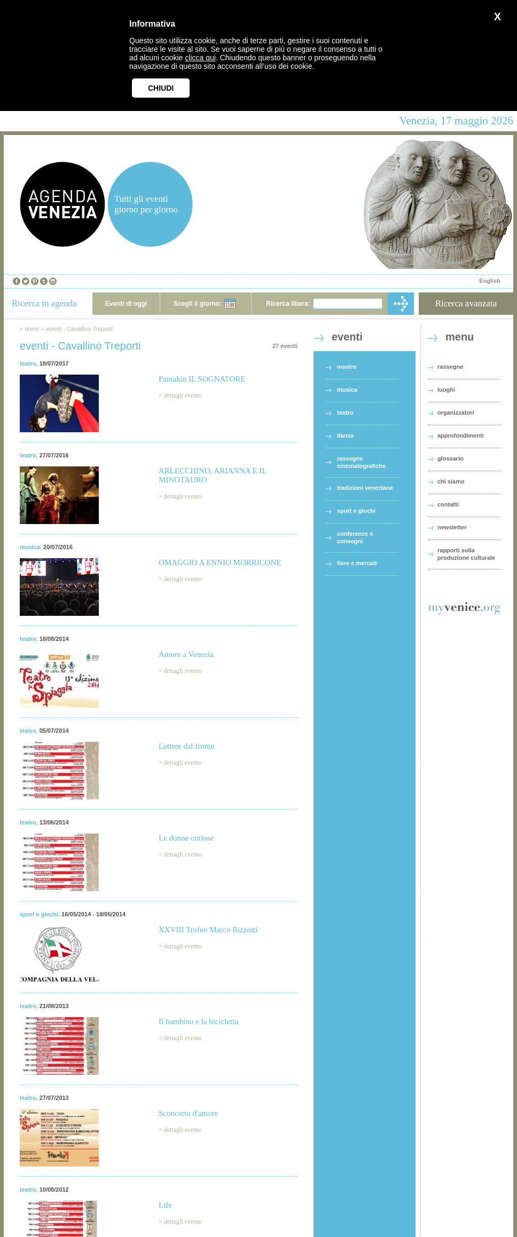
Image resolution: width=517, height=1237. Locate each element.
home (32, 329)
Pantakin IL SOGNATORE (202, 379)
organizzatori (455, 412)
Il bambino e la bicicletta (198, 1021)
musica (30, 547)
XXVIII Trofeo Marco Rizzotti (208, 929)
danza (345, 435)
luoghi (446, 389)
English (489, 280)
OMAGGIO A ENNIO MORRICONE (220, 562)
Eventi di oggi (126, 303)
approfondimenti (460, 435)
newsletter (451, 527)
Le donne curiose (186, 838)
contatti (448, 504)
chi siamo (451, 481)
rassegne (450, 366)
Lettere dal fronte (186, 746)
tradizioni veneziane (365, 488)
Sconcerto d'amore (188, 1113)
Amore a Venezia (186, 654)
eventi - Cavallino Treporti (79, 329)
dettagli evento (183, 395)
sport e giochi (39, 914)
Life (165, 1205)
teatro (28, 363)
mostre (347, 366)
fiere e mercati (357, 563)
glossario (450, 458)
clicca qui (200, 57)
